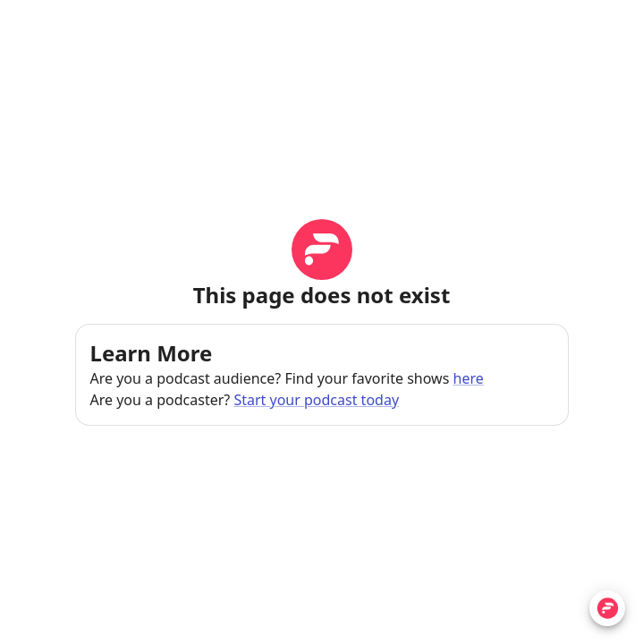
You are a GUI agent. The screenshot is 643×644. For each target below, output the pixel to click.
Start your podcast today (316, 400)
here (468, 378)
